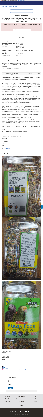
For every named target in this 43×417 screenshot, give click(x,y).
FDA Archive (7, 396)
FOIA (36, 396)
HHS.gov (35, 398)
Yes (11, 381)
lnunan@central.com (7, 148)
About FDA (7, 398)
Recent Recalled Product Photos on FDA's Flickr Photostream (14, 369)
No (10, 384)
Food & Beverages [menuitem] (5, 357)
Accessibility (7, 401)
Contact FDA (13, 411)
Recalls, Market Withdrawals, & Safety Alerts (9, 6)
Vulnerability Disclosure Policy (21, 404)
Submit (10, 388)
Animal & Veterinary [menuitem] (5, 356)
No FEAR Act (21, 401)
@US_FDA (5, 366)
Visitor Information (21, 396)
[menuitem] (21, 352)
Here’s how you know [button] (21, 0)
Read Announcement (17, 29)
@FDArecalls (5, 368)
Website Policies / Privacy (21, 398)
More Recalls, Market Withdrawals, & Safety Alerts (21, 36)
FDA (4, 367)
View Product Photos (26, 29)
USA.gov (35, 401)
